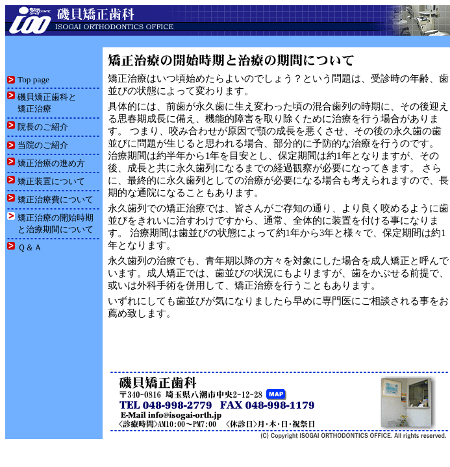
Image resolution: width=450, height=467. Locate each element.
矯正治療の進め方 (51, 163)
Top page (33, 79)
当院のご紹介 (43, 145)
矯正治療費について (56, 199)
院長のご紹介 (43, 127)
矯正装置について (51, 181)
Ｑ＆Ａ (30, 247)
